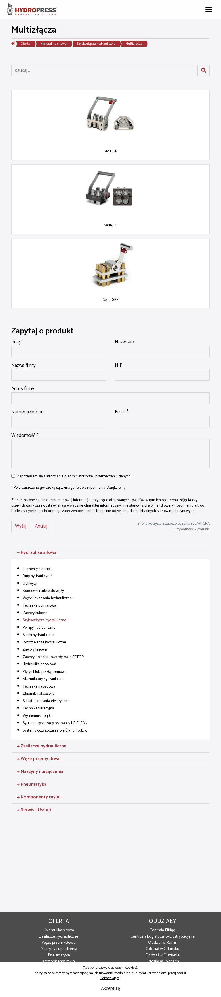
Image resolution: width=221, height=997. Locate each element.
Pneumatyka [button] (31, 784)
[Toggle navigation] (208, 9)
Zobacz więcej (110, 978)
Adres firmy (22, 389)
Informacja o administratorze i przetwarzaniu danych (88, 476)
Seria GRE (111, 300)
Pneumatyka (59, 955)
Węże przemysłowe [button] (39, 759)
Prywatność (185, 529)
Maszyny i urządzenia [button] (40, 771)
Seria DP (110, 225)
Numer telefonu (27, 412)
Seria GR (110, 151)
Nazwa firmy (23, 365)
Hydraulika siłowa (53, 43)
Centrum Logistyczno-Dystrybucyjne (162, 936)
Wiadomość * (25, 435)
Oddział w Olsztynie (162, 955)
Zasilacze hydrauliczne (58, 936)
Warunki (203, 529)
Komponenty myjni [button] (38, 797)
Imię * (17, 342)
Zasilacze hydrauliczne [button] (41, 746)
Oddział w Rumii (162, 942)
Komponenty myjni (59, 961)
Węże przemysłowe (59, 942)
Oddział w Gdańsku (162, 948)
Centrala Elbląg (162, 930)
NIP (119, 365)
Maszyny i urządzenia (59, 948)
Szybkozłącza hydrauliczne (96, 43)
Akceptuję (110, 988)
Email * (122, 412)
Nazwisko (124, 342)
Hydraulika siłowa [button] (36, 552)
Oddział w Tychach (162, 961)
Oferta (25, 43)
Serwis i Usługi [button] (34, 810)
